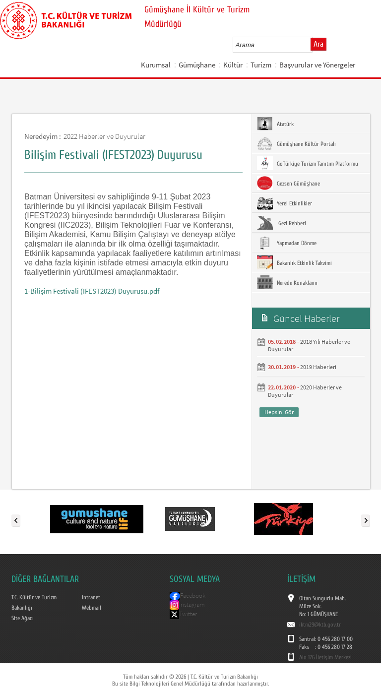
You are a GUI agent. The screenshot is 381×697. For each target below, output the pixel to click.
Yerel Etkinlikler (284, 203)
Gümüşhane (197, 64)
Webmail (91, 607)
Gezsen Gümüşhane (288, 183)
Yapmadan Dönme (287, 243)
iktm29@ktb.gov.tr (320, 624)
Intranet (91, 597)
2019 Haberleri (318, 367)
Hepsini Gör (279, 412)
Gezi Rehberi (281, 223)
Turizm (261, 64)
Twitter (188, 614)
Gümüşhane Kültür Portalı (296, 143)
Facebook (192, 595)
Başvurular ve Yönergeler (317, 64)
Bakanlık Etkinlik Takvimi (294, 262)
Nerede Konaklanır (287, 282)
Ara (318, 44)
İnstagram (192, 604)
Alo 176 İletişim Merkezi (325, 657)
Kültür (233, 64)
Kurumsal (156, 64)
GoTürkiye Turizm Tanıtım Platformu (307, 163)
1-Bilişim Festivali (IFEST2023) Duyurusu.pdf (91, 291)
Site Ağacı (22, 618)
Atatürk (275, 123)
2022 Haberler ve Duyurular (104, 136)
